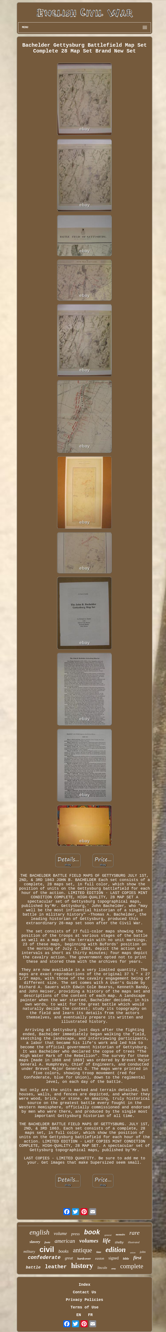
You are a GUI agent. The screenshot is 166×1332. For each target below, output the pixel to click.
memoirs (120, 1234)
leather (56, 1267)
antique (82, 1250)
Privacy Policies (84, 1300)
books (64, 1251)
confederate (44, 1257)
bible (126, 1258)
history (82, 1266)
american (65, 1241)
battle (33, 1267)
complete (131, 1266)
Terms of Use (84, 1307)
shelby (119, 1242)
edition (115, 1250)
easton (99, 1258)
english (39, 1232)
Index (84, 1285)
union (133, 1252)
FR (90, 1315)
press (75, 1234)
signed (114, 1258)
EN (78, 1315)
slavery (35, 1242)
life (106, 1240)
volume (60, 1233)
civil (46, 1249)
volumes (88, 1241)
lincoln (102, 1268)
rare (134, 1232)
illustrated (133, 1242)
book (92, 1232)
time (98, 1252)
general (107, 1235)
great (69, 1258)
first (137, 1257)
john (143, 1252)
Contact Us (84, 1292)
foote (47, 1242)
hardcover (84, 1258)
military (29, 1251)
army (113, 1268)
